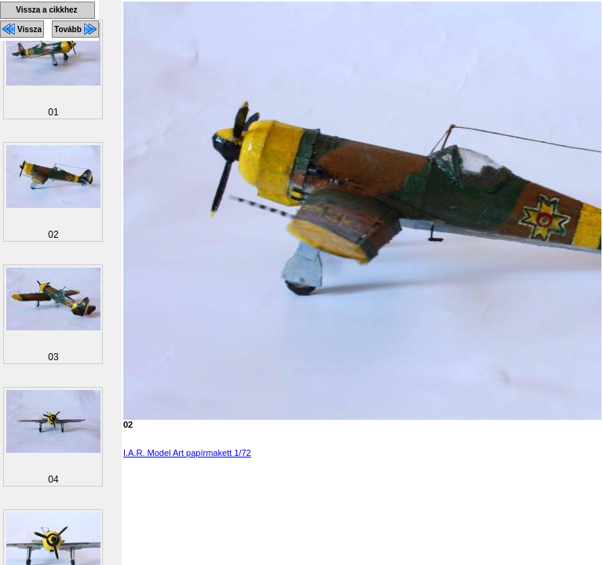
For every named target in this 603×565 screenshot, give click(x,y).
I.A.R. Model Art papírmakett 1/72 (187, 452)
